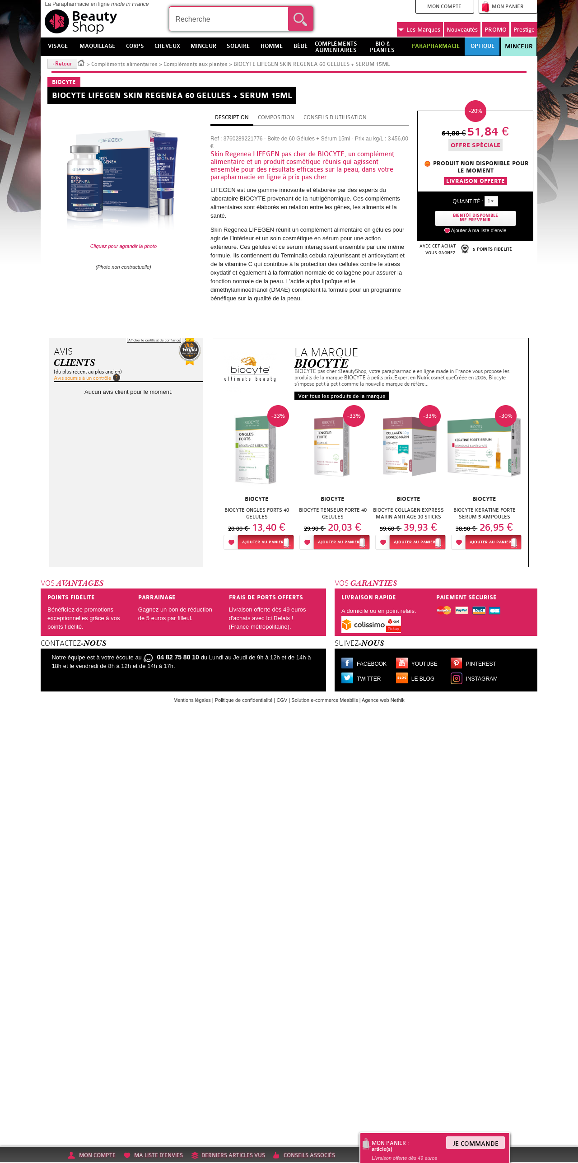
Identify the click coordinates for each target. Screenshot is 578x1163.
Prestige (524, 29)
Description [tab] (232, 117)
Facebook (372, 664)
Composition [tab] (276, 117)
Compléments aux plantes (195, 64)
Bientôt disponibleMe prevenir (475, 218)
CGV (282, 700)
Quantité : (467, 201)
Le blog (422, 679)
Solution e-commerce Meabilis (324, 700)
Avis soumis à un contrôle (82, 378)
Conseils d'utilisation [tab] (335, 117)
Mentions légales (192, 700)
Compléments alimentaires (124, 64)
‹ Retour (62, 64)
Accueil (81, 62)
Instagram (482, 679)
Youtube (424, 664)
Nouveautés (462, 29)
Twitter (369, 679)
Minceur (519, 46)
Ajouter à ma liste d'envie (479, 230)
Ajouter (263, 542)
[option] (257, 480)
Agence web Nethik (383, 700)
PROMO (496, 29)
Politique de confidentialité (244, 700)
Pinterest (481, 664)
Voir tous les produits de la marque (342, 396)
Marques (419, 29)
